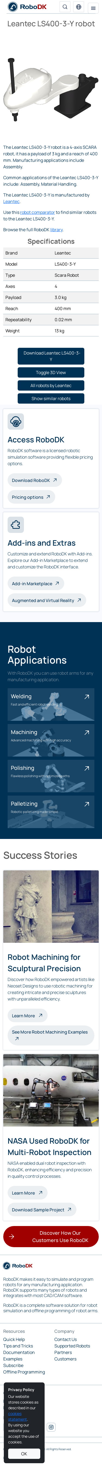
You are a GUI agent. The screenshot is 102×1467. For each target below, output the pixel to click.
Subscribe (13, 1365)
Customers (65, 1359)
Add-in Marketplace (32, 584)
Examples (12, 1359)
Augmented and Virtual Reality (43, 600)
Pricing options (27, 497)
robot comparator (37, 212)
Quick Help (14, 1339)
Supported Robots (72, 1346)
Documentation (19, 1352)
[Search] (65, 6)
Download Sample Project (38, 1210)
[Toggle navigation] (93, 8)
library (56, 230)
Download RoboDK (31, 480)
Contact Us (65, 1339)
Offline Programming (24, 1372)
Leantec (11, 201)
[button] (78, 6)
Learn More (30, 1015)
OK (24, 1454)
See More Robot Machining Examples (50, 1032)
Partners (63, 1352)
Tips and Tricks (18, 1346)
